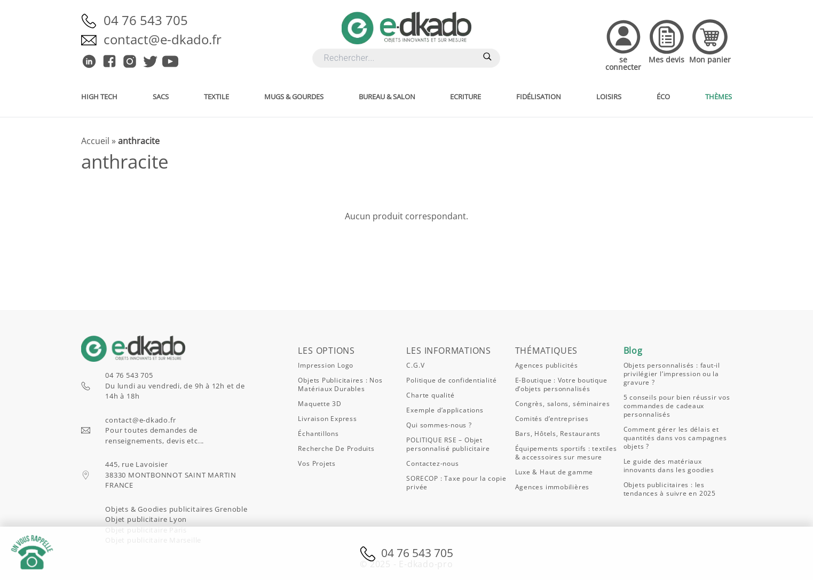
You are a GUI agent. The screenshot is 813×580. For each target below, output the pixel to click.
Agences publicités (546, 365)
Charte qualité (430, 395)
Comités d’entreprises (552, 418)
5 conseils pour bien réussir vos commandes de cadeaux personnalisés (676, 406)
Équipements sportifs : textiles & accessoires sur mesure (566, 453)
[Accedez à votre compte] (623, 44)
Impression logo (325, 365)
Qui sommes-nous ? (438, 425)
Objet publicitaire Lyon (146, 519)
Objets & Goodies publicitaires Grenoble (176, 509)
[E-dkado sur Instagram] (130, 61)
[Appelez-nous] (92, 20)
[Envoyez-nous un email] (92, 39)
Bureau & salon (387, 96)
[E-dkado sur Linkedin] (89, 61)
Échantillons (318, 433)
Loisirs (608, 96)
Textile (216, 96)
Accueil (95, 141)
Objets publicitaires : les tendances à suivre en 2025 (669, 489)
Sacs (161, 96)
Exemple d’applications (444, 410)
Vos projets (317, 463)
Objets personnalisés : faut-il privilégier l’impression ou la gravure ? (671, 374)
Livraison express (327, 418)
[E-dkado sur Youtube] (170, 61)
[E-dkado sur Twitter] (150, 61)
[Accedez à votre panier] (710, 44)
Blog (633, 350)
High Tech (99, 96)
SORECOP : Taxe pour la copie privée (456, 482)
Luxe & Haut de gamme (554, 471)
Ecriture (465, 96)
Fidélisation (538, 96)
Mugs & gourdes (293, 96)
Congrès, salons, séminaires (562, 403)
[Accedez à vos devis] (667, 44)
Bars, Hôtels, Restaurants (558, 433)
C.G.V (415, 365)
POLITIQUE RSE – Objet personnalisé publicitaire (448, 444)
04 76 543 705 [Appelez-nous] (146, 20)
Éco (663, 96)
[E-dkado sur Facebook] (109, 61)
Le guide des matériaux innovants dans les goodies (668, 465)
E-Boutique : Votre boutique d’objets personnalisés (561, 384)
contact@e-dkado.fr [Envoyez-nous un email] (163, 39)
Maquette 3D (320, 403)
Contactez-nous (432, 463)
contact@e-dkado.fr (140, 420)
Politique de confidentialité (451, 380)
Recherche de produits (336, 448)
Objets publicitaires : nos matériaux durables (340, 384)
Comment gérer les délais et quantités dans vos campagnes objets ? (675, 438)
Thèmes (718, 96)
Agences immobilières (552, 486)
